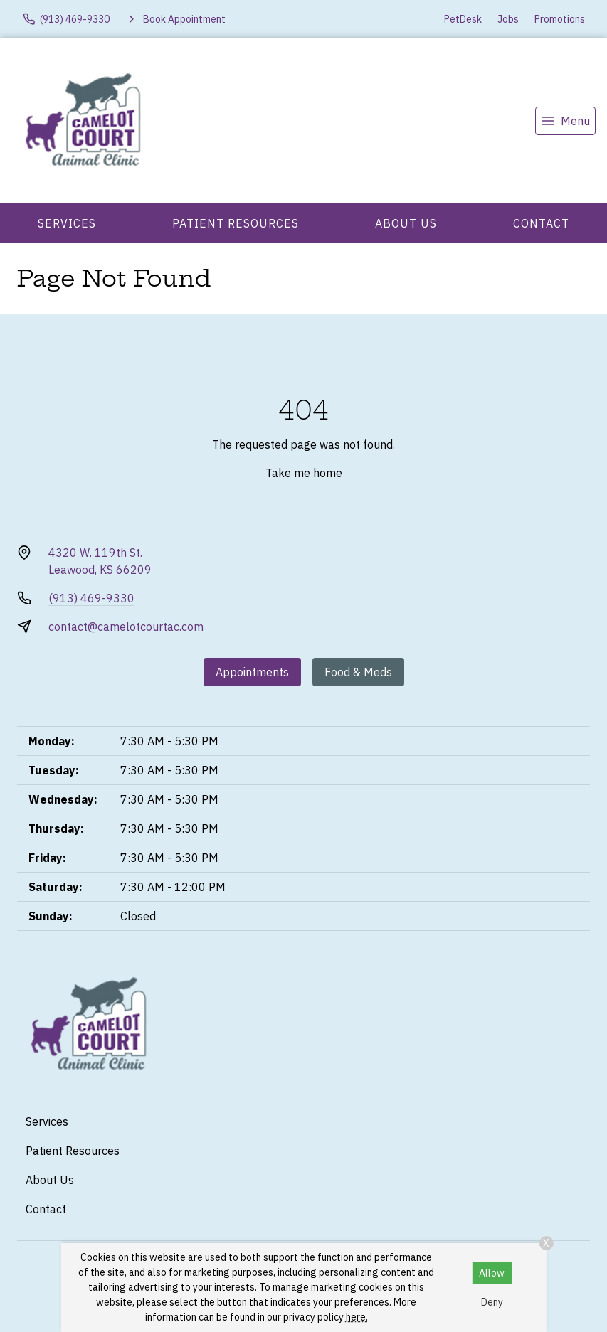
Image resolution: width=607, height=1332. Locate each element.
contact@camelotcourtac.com (126, 626)
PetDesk (463, 19)
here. (357, 1317)
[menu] (565, 121)
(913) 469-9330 (91, 598)
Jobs (508, 19)
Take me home (303, 473)
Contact (541, 223)
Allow (492, 1273)
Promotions (559, 19)
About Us (406, 223)
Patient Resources (235, 223)
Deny (492, 1302)
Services (67, 223)
